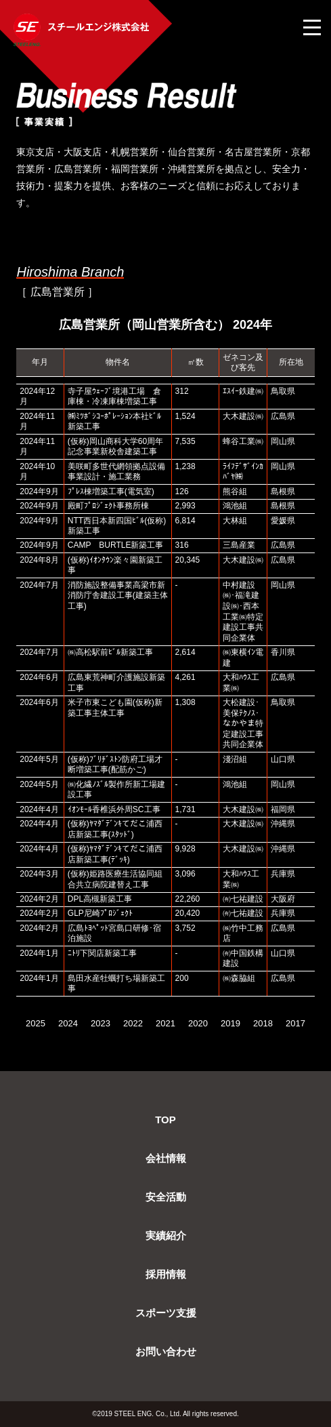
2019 (230, 1023)
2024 (68, 1023)
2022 (133, 1023)
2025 (35, 1023)
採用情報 (166, 1274)
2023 (100, 1023)
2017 (295, 1023)
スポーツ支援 (165, 1313)
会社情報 (166, 1158)
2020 (198, 1023)
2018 (263, 1023)
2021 (165, 1023)
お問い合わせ (165, 1351)
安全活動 (166, 1197)
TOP (165, 1119)
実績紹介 (166, 1235)
